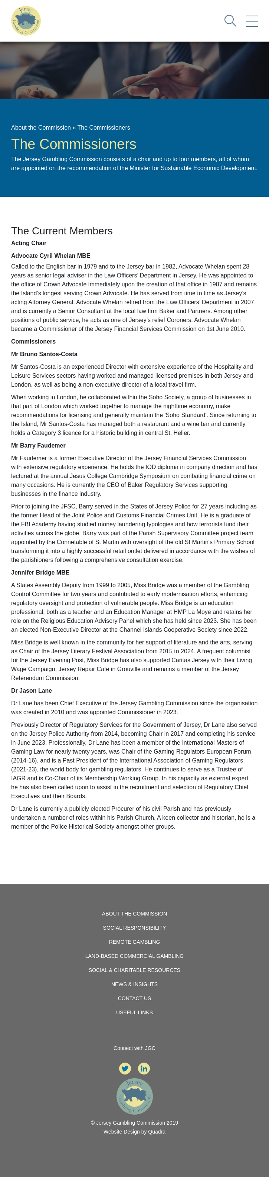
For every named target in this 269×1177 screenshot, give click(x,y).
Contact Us (134, 998)
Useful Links (134, 1012)
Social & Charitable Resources (134, 970)
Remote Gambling (134, 942)
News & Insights (134, 984)
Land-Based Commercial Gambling (134, 956)
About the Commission (41, 127)
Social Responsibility (134, 928)
